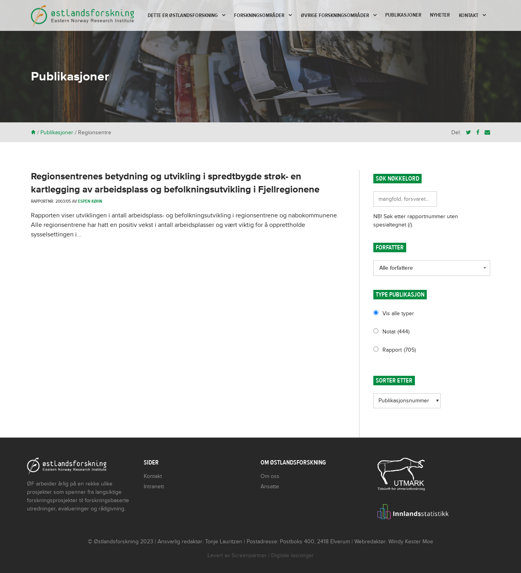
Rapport (399, 350)
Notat (395, 331)
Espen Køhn (90, 201)
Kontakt (468, 15)
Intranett (154, 486)
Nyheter (440, 15)
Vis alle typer (398, 313)
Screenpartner (249, 555)
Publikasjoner (403, 15)
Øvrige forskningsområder (335, 15)
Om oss (270, 476)
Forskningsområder (259, 15)
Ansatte (269, 486)
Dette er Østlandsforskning (183, 15)
